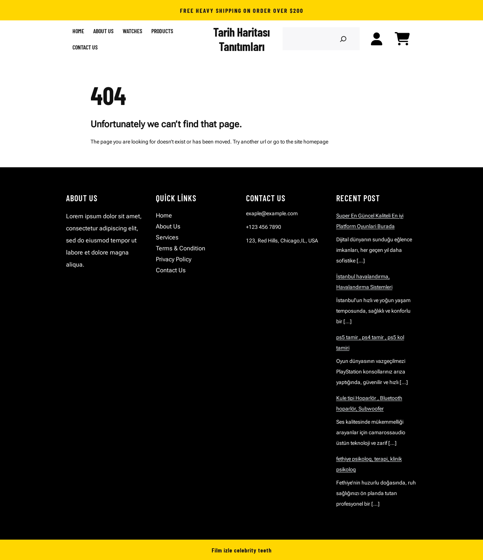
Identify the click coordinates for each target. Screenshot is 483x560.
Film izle (222, 550)
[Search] (342, 38)
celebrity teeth (253, 550)
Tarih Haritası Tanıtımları (241, 39)
